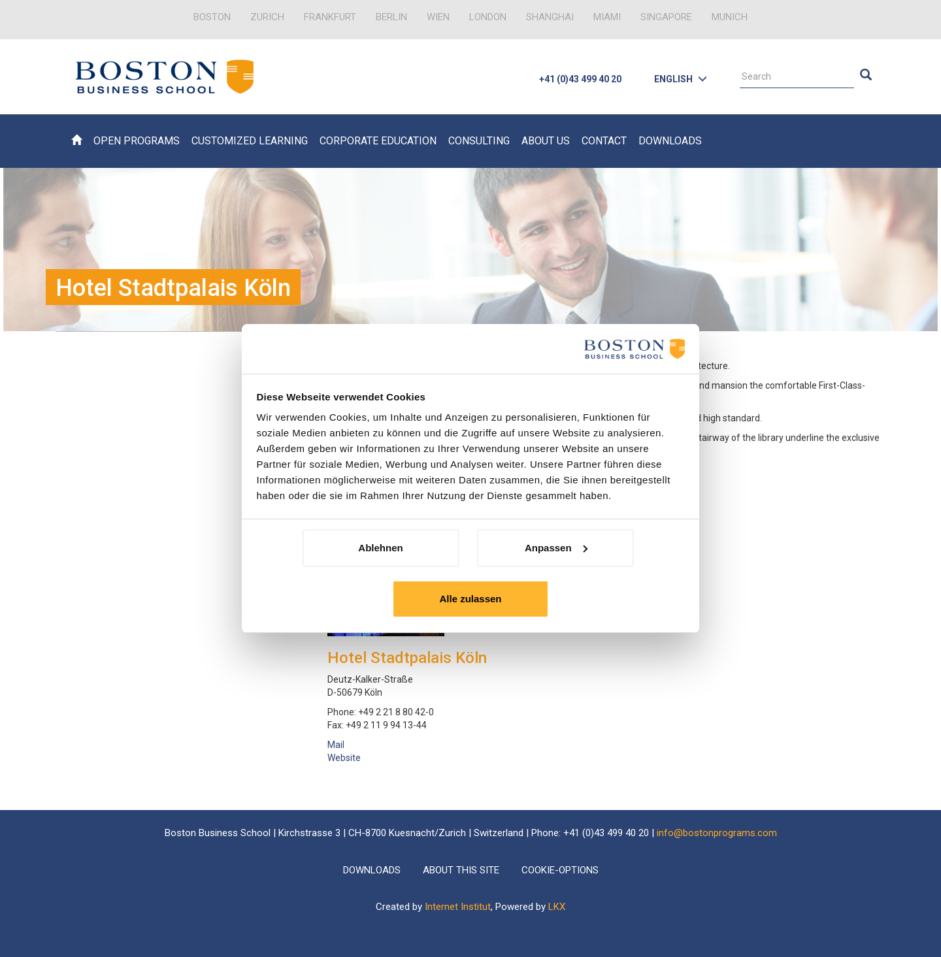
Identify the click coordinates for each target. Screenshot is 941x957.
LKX (556, 907)
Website (344, 758)
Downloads (670, 141)
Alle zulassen (470, 598)
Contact (604, 141)
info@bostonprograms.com (717, 833)
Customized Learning (249, 141)
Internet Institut (458, 907)
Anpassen (556, 547)
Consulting (479, 141)
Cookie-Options (560, 870)
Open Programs (136, 141)
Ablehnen (380, 547)
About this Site (461, 870)
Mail (335, 744)
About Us (545, 141)
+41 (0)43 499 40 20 (580, 79)
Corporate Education (378, 141)
